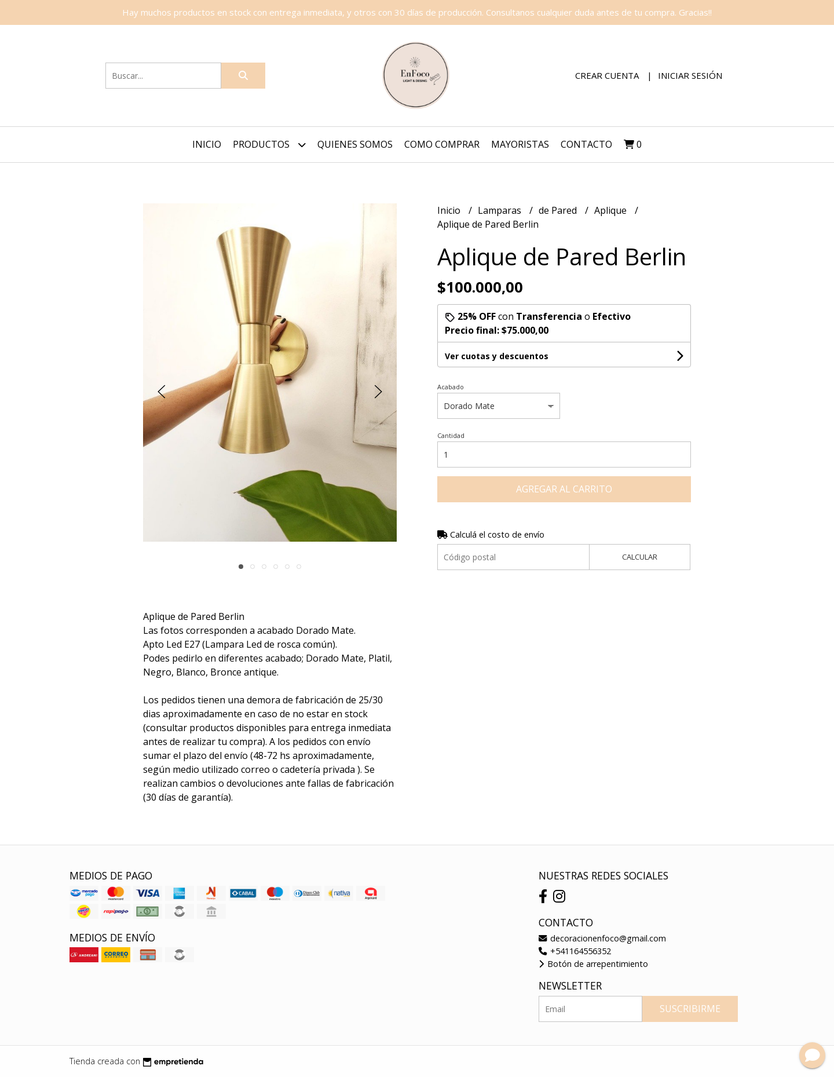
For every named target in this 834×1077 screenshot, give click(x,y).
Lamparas (501, 210)
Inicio (206, 144)
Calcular (639, 557)
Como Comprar (442, 144)
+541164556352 (575, 950)
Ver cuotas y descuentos (496, 356)
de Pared (559, 210)
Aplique (611, 210)
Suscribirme (690, 1008)
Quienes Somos (355, 144)
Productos (269, 144)
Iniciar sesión (690, 75)
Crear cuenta (607, 75)
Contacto (586, 144)
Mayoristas (520, 144)
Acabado (450, 386)
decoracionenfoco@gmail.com (602, 938)
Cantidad (450, 435)
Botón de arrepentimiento (593, 963)
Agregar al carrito (564, 489)
